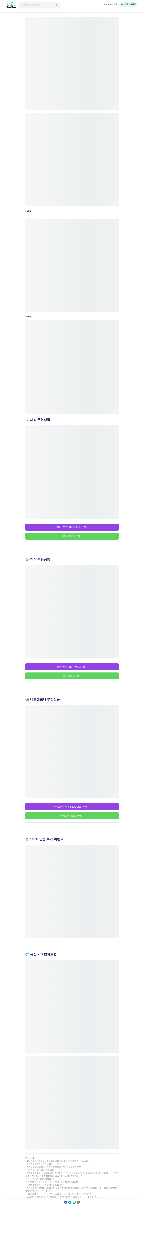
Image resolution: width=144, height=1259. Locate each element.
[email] (78, 1202)
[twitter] (69, 1202)
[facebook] (65, 1202)
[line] (74, 1202)
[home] (11, 5)
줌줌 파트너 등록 (110, 4)
